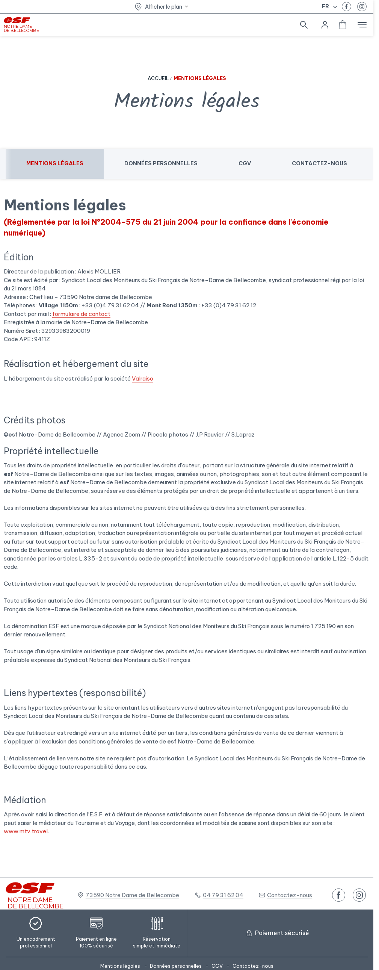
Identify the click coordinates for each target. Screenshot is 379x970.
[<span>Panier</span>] (342, 24)
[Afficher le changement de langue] (334, 6)
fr (325, 6)
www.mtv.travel (26, 831)
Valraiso (142, 378)
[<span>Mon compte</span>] (324, 24)
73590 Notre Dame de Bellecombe (132, 895)
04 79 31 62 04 (223, 895)
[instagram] (362, 6)
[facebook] (346, 6)
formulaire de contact (81, 313)
